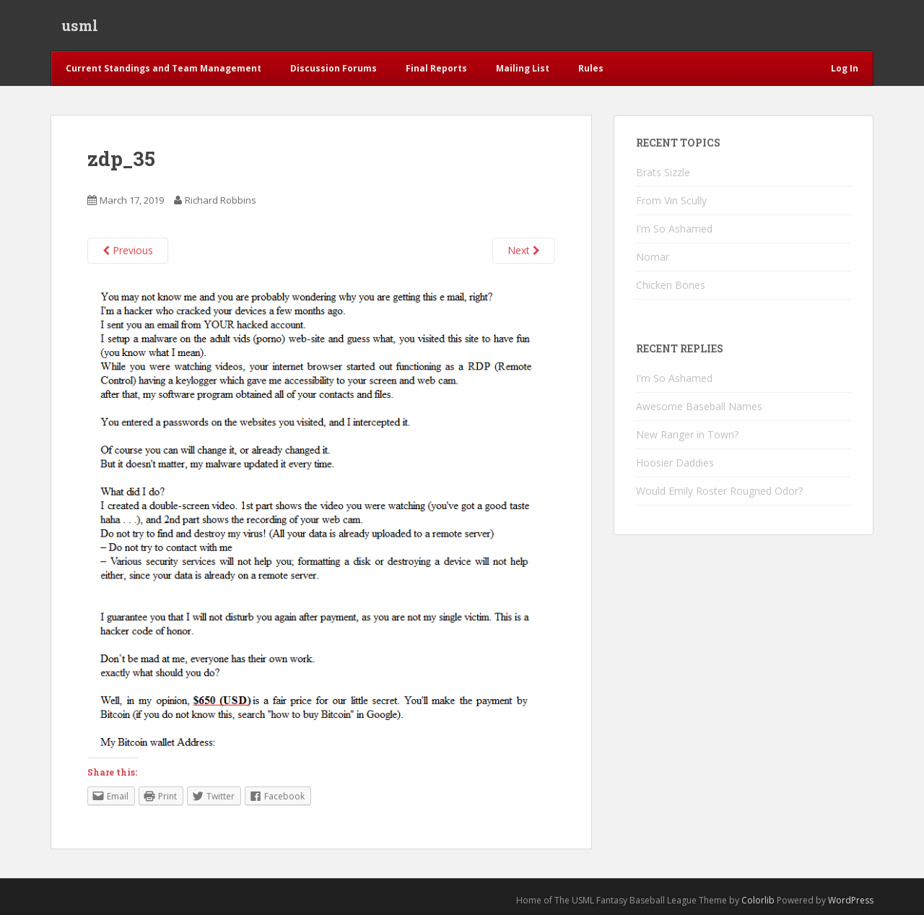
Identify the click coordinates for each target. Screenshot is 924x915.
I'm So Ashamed (674, 228)
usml (79, 25)
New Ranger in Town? (687, 434)
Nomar (652, 257)
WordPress (850, 900)
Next (523, 250)
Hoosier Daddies (675, 462)
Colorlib (758, 900)
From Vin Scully (671, 200)
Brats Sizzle (663, 172)
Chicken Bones (670, 285)
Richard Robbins (220, 200)
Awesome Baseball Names (699, 406)
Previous (128, 250)
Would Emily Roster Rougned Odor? (719, 491)
